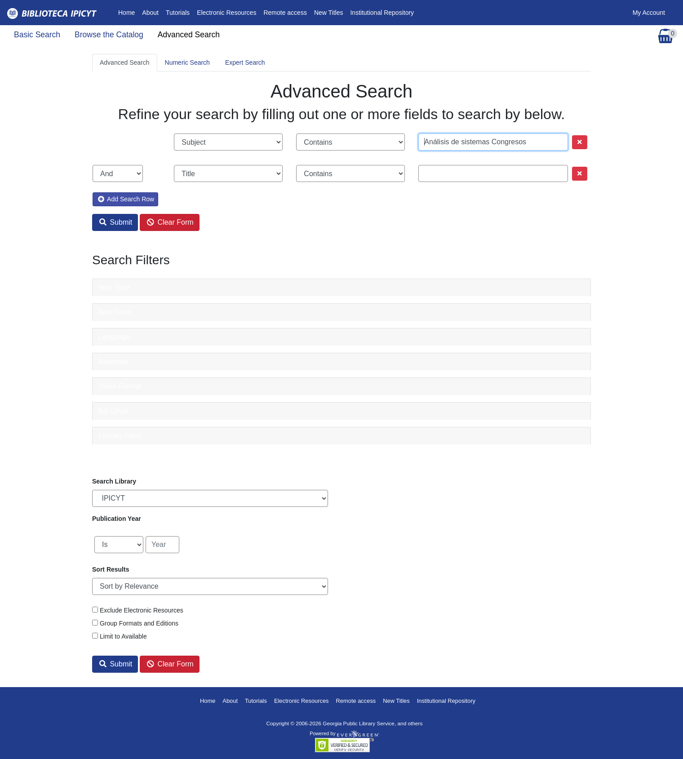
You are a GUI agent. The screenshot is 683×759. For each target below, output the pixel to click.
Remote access (284, 12)
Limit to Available (123, 636)
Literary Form (119, 435)
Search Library (114, 481)
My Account (649, 12)
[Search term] (493, 142)
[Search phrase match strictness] (350, 142)
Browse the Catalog (109, 34)
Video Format (120, 386)
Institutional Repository (382, 12)
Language (114, 337)
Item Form (114, 312)
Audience (113, 361)
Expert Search (245, 62)
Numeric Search (187, 62)
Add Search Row (126, 199)
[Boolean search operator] (118, 173)
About (150, 12)
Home (128, 12)
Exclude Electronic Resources (141, 610)
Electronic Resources (226, 12)
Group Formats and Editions (139, 623)
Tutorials (178, 12)
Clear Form (170, 222)
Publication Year (116, 518)
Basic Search (37, 34)
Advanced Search (189, 34)
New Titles (328, 12)
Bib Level (113, 411)
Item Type (114, 287)
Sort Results (110, 569)
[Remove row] (579, 142)
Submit (115, 222)
